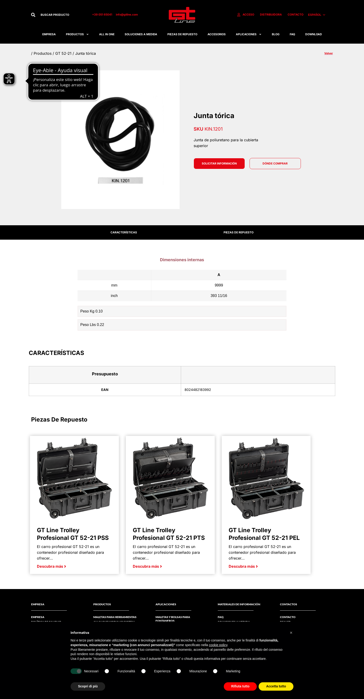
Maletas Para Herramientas (114, 617)
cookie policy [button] (218, 645)
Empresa (49, 34)
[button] (291, 632)
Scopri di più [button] (88, 686)
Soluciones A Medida (141, 34)
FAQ (292, 34)
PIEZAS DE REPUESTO (239, 232)
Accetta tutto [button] (276, 686)
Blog (276, 34)
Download (313, 34)
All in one (106, 34)
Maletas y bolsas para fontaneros (173, 618)
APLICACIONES (249, 34)
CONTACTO (288, 617)
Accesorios (217, 34)
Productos (77, 34)
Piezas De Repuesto (182, 34)
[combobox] (61, 15)
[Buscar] (33, 15)
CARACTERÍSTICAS (123, 232)
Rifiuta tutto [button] (240, 686)
